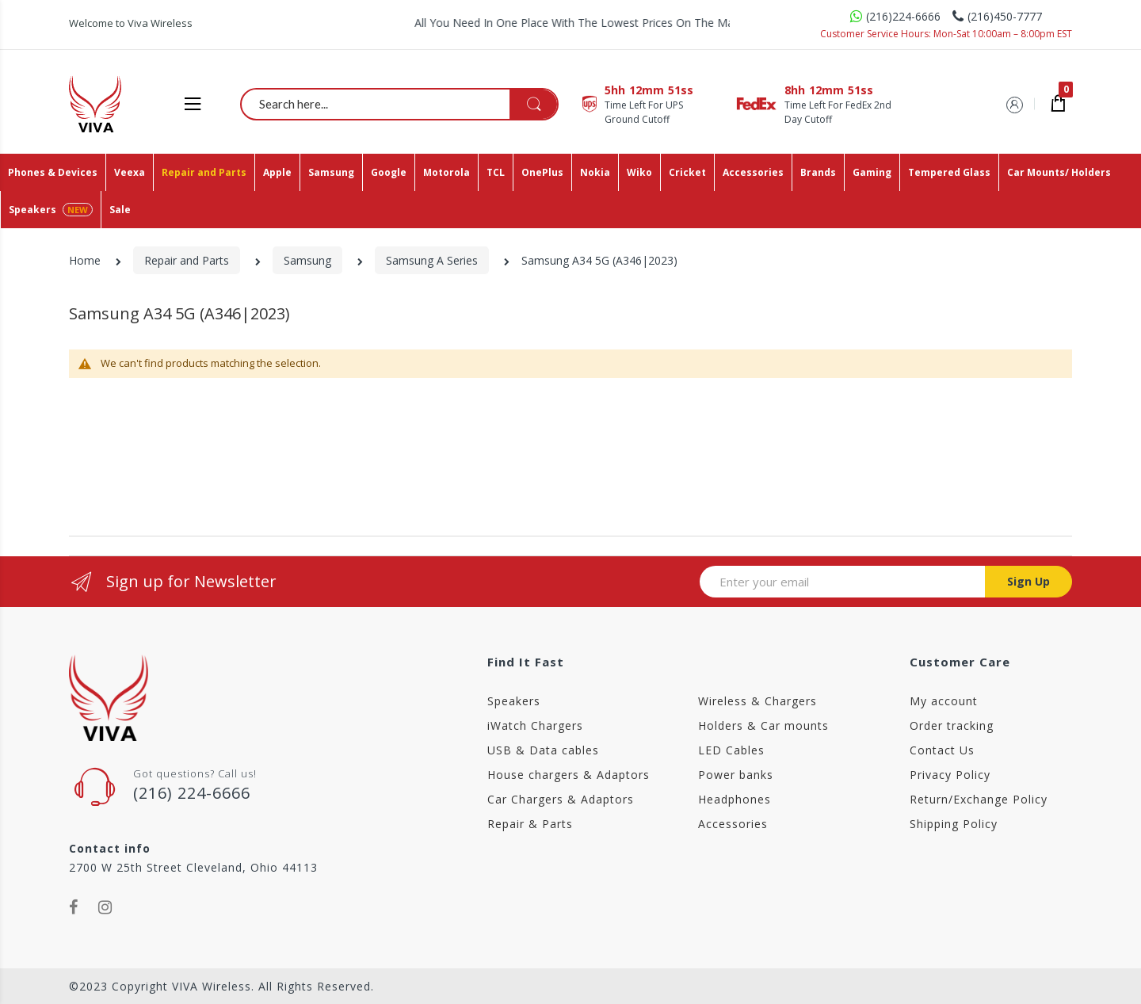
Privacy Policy (950, 774)
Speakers (513, 700)
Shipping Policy (954, 823)
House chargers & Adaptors (568, 774)
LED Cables (731, 750)
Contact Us (942, 750)
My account (944, 700)
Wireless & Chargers (757, 700)
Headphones (734, 799)
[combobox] (400, 104)
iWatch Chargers (535, 725)
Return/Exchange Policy (979, 799)
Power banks (735, 774)
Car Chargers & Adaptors (560, 799)
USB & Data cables (543, 750)
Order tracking (952, 725)
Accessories (733, 823)
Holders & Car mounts (763, 725)
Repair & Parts (530, 823)
